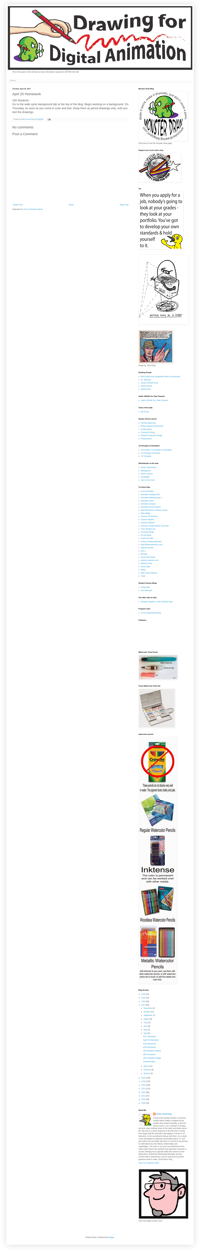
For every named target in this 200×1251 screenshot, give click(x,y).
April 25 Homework (151, 1040)
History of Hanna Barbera (151, 541)
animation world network (151, 507)
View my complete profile (148, 1163)
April (146, 1033)
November (148, 1008)
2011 (143, 1096)
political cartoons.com (149, 560)
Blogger (111, 1237)
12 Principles (146, 456)
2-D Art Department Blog (151, 613)
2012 (143, 1092)
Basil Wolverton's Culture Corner (154, 510)
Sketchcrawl (146, 389)
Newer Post (18, 205)
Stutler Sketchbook (148, 467)
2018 (143, 1001)
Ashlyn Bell (145, 587)
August (147, 1019)
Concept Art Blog (148, 432)
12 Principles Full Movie (150, 453)
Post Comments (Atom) (33, 209)
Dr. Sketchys (146, 380)
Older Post (124, 205)
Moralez (144, 554)
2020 (143, 994)
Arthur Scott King (164, 1114)
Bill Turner (145, 412)
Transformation (149, 1061)
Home (13, 80)
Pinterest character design (151, 435)
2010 (143, 1099)
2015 (143, 1081)
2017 (143, 1005)
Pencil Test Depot (148, 557)
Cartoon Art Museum (149, 516)
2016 (143, 1078)
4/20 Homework (149, 1044)
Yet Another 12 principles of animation (156, 450)
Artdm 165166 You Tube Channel (154, 400)
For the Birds (146, 535)
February (147, 1070)
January (147, 1073)
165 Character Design (152, 1058)
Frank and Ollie (147, 538)
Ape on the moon (148, 480)
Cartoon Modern (147, 519)
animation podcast (148, 504)
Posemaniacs (146, 439)
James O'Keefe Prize (149, 383)
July (145, 1022)
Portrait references (148, 423)
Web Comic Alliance (149, 573)
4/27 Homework (149, 1036)
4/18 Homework (149, 1047)
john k (143, 551)
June (146, 1026)
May (146, 1030)
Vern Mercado (146, 590)
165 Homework (149, 1054)
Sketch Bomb (146, 386)
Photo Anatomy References (152, 426)
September (148, 1015)
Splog (143, 570)
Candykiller (145, 477)
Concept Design (147, 532)
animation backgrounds (150, 494)
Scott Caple (145, 567)
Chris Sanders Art (148, 529)
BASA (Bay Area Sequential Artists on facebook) (160, 376)
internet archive (147, 548)
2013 (143, 1089)
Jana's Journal (147, 474)
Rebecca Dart (146, 563)
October (147, 1012)
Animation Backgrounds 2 (151, 497)
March (146, 1066)
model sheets (146, 429)
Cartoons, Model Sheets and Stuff (154, 526)
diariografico (146, 471)
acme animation (147, 491)
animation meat (147, 501)
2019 (143, 998)
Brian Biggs (145, 513)
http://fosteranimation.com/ (151, 545)
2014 (143, 1085)
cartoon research (148, 523)
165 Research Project (152, 1051)
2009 (143, 1103)
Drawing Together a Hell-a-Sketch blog (156, 602)
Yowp (143, 576)
